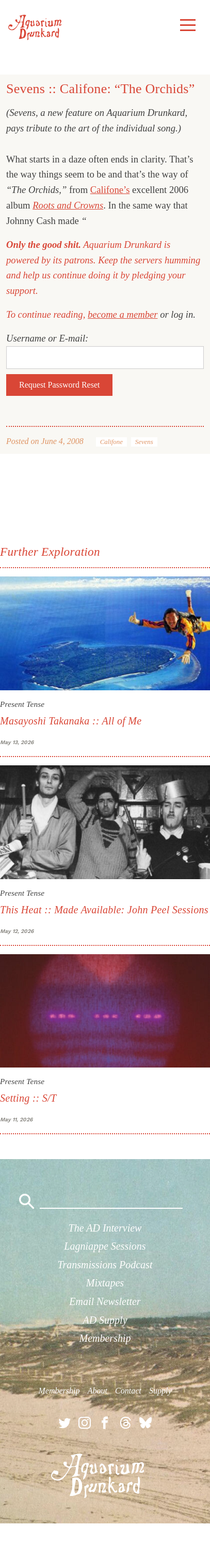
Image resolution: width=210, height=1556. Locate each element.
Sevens (144, 442)
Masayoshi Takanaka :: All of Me (70, 721)
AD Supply (105, 1320)
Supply (160, 1390)
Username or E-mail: (47, 338)
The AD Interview (105, 1228)
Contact (128, 1390)
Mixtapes (105, 1282)
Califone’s (110, 189)
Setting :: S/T (28, 1098)
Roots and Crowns (68, 205)
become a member (123, 314)
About (97, 1390)
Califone (111, 442)
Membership (105, 1338)
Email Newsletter (104, 1301)
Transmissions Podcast (105, 1264)
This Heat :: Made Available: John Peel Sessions (104, 909)
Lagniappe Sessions (105, 1246)
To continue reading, (47, 314)
